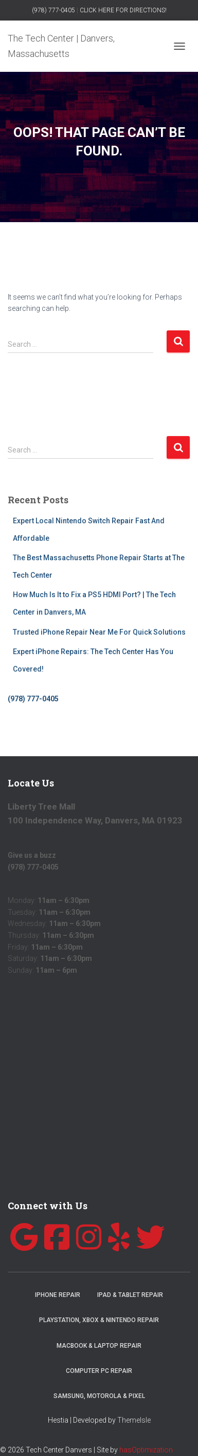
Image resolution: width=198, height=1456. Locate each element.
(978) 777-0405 (53, 10)
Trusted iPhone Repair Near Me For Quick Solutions (99, 632)
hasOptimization (146, 1450)
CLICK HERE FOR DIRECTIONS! (123, 10)
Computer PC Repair (99, 1370)
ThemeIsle (134, 1420)
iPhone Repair (57, 1294)
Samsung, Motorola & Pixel (99, 1396)
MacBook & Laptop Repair (99, 1345)
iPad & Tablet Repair (130, 1294)
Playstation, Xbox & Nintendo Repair (99, 1320)
